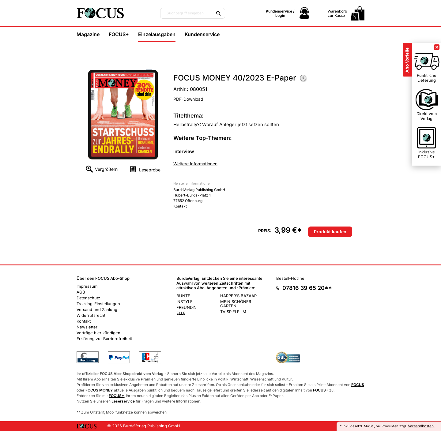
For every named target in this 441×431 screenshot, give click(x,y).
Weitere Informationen (303, 78)
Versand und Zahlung (97, 309)
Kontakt (180, 206)
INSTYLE (184, 301)
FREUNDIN (186, 307)
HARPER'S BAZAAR (238, 295)
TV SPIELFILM (233, 311)
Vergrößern (106, 169)
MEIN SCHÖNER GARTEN (235, 303)
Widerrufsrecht (91, 315)
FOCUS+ (119, 34)
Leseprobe (149, 169)
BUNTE (183, 295)
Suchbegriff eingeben (185, 13)
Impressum (87, 286)
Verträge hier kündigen (98, 332)
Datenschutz (88, 297)
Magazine (88, 34)
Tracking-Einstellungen (98, 303)
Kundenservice (202, 34)
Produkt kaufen (330, 231)
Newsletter (87, 326)
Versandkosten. (421, 426)
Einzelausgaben (156, 34)
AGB (81, 292)
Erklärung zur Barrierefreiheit (104, 338)
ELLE (181, 313)
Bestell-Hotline (290, 278)
